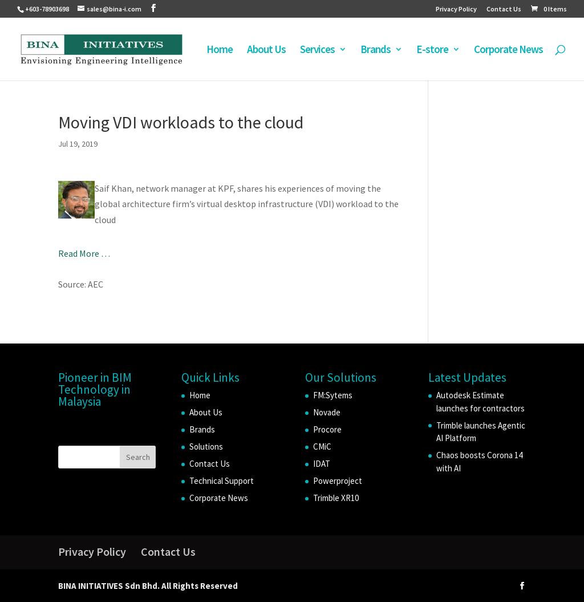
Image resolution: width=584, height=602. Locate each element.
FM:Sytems (332, 395)
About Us (266, 50)
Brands (375, 50)
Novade (326, 412)
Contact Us (503, 9)
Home (219, 50)
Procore (327, 429)
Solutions (206, 446)
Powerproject (337, 480)
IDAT (321, 463)
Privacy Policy (456, 9)
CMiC (322, 446)
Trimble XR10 (336, 497)
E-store (432, 50)
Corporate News (508, 50)
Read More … (84, 253)
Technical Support (221, 480)
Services (317, 50)
